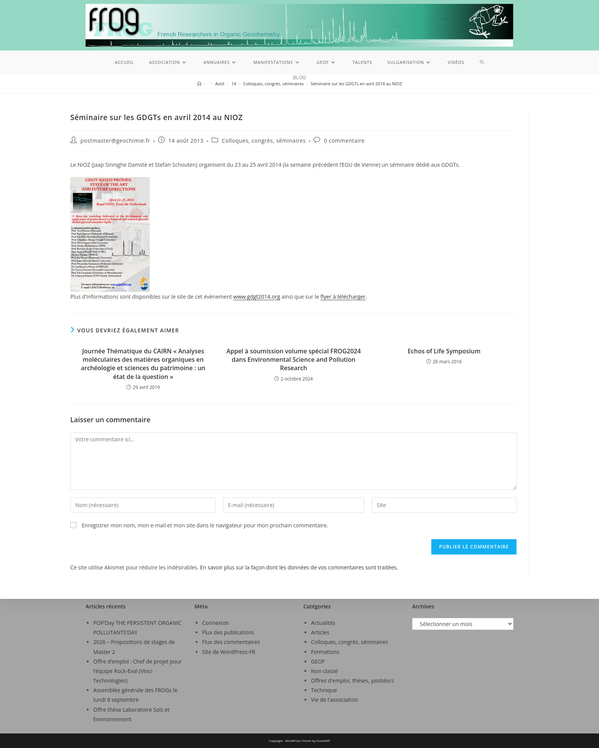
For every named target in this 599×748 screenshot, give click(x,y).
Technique (324, 690)
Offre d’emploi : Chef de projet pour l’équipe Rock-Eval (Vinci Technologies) (137, 671)
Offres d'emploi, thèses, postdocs (352, 680)
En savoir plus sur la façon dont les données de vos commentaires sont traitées (298, 567)
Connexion (215, 622)
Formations (325, 651)
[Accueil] (199, 83)
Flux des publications (228, 632)
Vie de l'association (334, 699)
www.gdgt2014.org (256, 296)
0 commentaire (344, 140)
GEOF (318, 661)
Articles (320, 632)
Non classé (324, 671)
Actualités (323, 622)
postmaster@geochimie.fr (115, 140)
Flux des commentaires (231, 642)
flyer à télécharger (343, 296)
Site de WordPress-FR (228, 651)
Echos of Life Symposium (444, 351)
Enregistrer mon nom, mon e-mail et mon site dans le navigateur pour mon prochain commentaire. (205, 525)
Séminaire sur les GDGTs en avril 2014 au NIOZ (356, 83)
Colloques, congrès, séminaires (264, 140)
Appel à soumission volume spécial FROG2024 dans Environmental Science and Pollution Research (294, 359)
